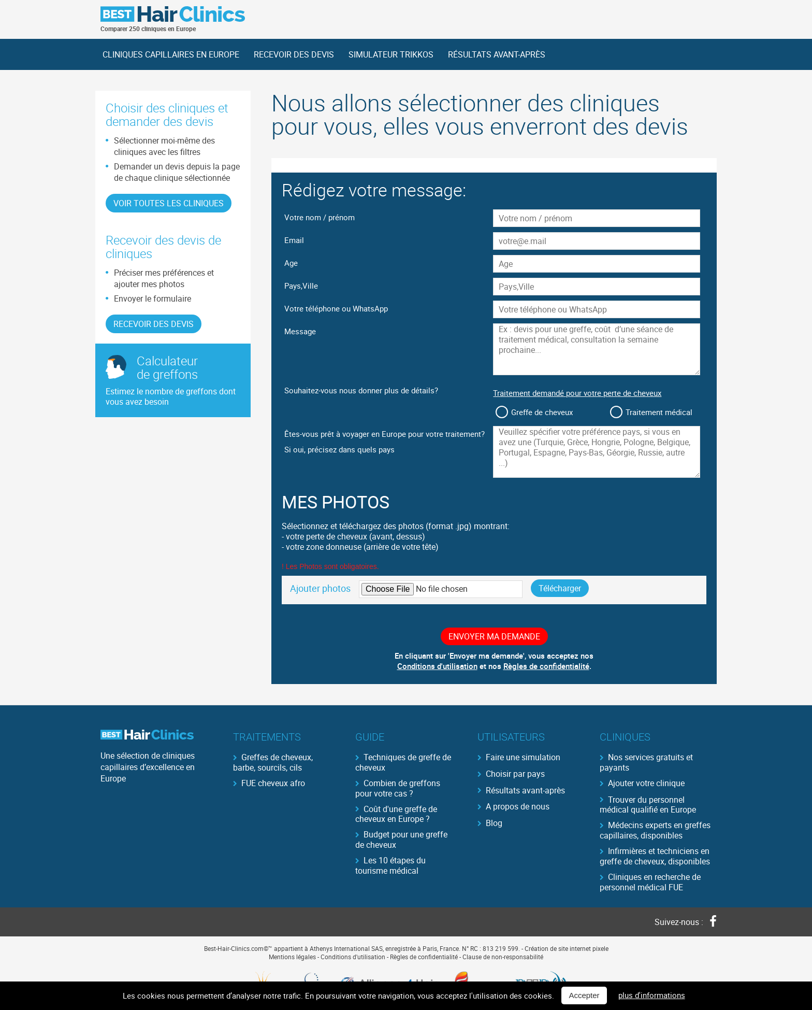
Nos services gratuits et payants (646, 761)
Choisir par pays (515, 773)
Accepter (584, 995)
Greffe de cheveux (542, 412)
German (704, 15)
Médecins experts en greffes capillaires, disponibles (655, 829)
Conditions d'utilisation (437, 666)
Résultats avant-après (525, 790)
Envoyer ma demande (494, 636)
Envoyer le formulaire (152, 298)
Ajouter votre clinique (646, 783)
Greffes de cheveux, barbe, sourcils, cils (273, 761)
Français (641, 15)
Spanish (683, 15)
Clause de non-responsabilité (502, 956)
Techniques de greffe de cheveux (403, 761)
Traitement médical (659, 412)
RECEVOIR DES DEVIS (294, 54)
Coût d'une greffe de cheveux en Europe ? (396, 813)
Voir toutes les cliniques (168, 203)
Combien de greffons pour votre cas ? (397, 787)
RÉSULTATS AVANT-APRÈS (496, 54)
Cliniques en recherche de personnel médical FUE (650, 881)
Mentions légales (292, 956)
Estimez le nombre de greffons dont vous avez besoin (171, 396)
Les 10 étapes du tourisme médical (390, 865)
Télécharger (560, 588)
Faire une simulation (523, 757)
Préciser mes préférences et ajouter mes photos (164, 278)
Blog (494, 823)
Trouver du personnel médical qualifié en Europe (648, 804)
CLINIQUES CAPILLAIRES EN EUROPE (171, 54)
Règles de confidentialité (546, 666)
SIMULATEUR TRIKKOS (391, 54)
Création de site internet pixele (566, 948)
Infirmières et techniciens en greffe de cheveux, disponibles (655, 855)
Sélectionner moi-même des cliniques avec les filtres (164, 146)
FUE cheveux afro (273, 783)
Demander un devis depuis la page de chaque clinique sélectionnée (177, 172)
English (662, 15)
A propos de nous (517, 806)
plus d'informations (651, 995)
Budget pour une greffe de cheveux (401, 839)
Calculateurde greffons (167, 367)
